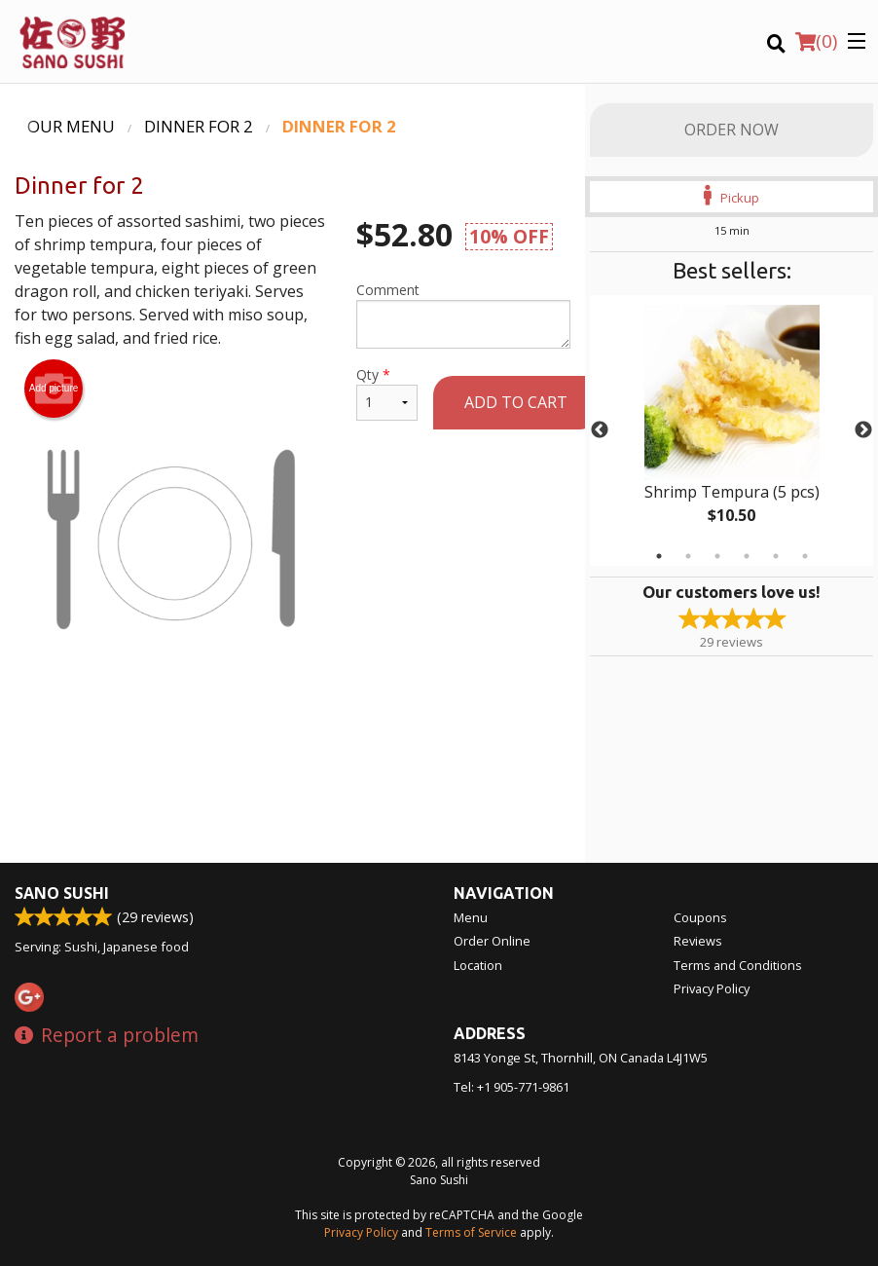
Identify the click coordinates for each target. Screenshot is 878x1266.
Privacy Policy (712, 988)
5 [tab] (776, 556)
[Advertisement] (292, 758)
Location (478, 965)
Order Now (731, 129)
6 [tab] (805, 556)
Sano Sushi (62, 893)
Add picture (54, 388)
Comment (463, 314)
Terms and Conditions (738, 965)
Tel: (511, 1087)
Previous (599, 430)
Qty (387, 393)
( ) (816, 41)
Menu (471, 917)
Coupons (700, 917)
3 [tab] (717, 556)
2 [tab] (688, 556)
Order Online (492, 941)
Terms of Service (471, 1232)
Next (863, 430)
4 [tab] (746, 556)
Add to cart (515, 402)
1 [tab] (659, 556)
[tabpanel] (731, 430)
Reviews (698, 941)
